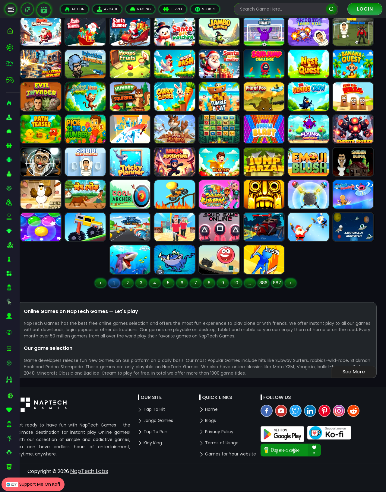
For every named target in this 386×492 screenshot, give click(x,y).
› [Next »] (296, 292)
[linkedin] (315, 428)
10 (242, 292)
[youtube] (286, 428)
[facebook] (271, 428)
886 (269, 292)
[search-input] (281, 9)
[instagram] (344, 428)
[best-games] (13, 47)
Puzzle (173, 9)
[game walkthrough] (44, 10)
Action (74, 9)
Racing (140, 9)
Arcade (107, 9)
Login (365, 8)
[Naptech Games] (27, 9)
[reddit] (358, 428)
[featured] (13, 63)
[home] (13, 31)
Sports (205, 9)
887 (283, 292)
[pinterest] (329, 428)
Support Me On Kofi (33, 484)
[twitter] (300, 428)
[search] (331, 9)
